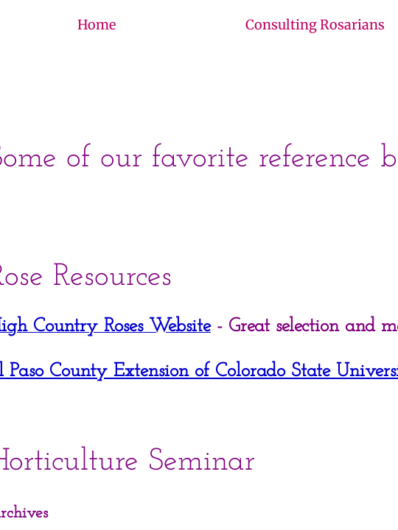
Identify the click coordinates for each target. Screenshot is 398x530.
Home (96, 24)
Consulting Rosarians (315, 24)
